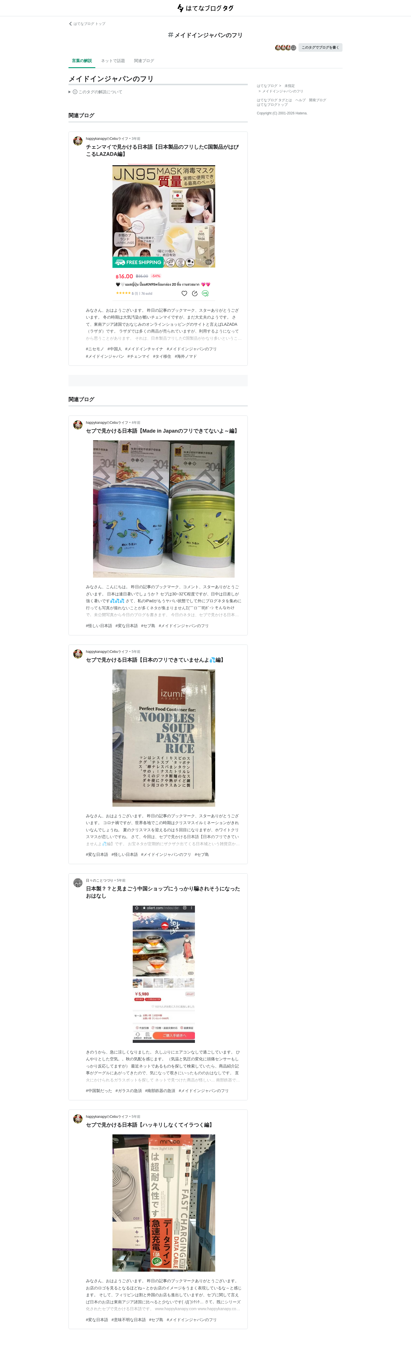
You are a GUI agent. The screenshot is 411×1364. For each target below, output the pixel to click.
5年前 (136, 652)
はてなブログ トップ (86, 24)
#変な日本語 (127, 625)
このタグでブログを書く (320, 47)
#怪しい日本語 (99, 625)
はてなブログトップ (272, 105)
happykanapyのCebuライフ (107, 139)
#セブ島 (148, 625)
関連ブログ (144, 60)
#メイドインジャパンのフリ (192, 349)
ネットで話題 (113, 60)
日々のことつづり (99, 880)
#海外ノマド (186, 356)
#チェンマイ (139, 356)
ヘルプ (300, 100)
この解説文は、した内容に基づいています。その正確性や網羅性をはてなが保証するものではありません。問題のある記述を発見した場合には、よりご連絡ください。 (95, 93)
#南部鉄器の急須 (160, 1090)
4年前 (136, 423)
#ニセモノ (95, 349)
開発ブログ (317, 100)
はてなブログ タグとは (274, 100)
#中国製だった (99, 1090)
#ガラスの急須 (129, 1090)
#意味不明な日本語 (129, 1319)
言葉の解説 (82, 60)
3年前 (136, 139)
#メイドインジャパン (105, 356)
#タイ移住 (162, 356)
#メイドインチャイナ (144, 349)
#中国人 (115, 349)
